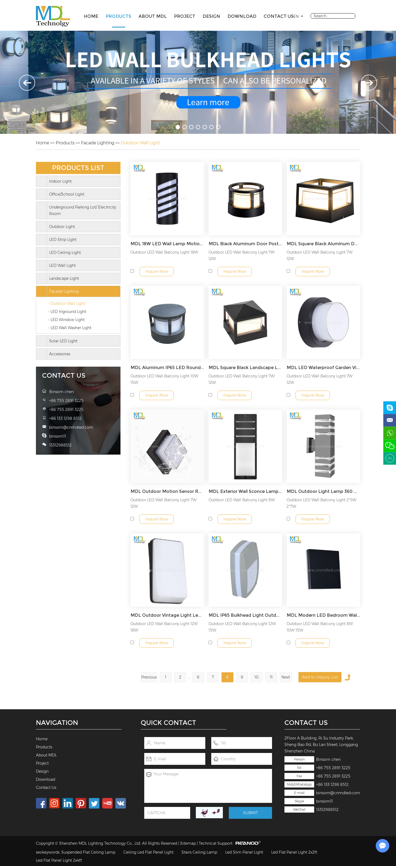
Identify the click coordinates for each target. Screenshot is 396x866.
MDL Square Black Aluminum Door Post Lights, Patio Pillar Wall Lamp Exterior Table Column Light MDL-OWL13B (323, 243)
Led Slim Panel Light (244, 852)
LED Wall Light (62, 265)
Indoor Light (60, 181)
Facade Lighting (97, 142)
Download (241, 16)
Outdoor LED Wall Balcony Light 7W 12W (241, 255)
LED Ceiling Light (65, 252)
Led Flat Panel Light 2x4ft (59, 860)
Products (118, 16)
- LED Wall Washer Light (69, 327)
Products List (78, 168)
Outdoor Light (62, 226)
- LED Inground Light (67, 311)
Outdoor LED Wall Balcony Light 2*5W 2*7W (321, 503)
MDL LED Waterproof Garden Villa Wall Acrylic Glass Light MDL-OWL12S (323, 367)
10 (256, 677)
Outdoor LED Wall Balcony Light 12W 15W (242, 627)
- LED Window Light (66, 319)
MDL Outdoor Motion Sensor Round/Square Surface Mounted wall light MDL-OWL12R (167, 491)
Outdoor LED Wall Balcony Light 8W (242, 499)
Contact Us (279, 16)
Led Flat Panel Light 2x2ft (294, 852)
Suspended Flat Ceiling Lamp (88, 852)
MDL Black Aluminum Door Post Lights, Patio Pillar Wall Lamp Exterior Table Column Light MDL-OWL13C (245, 243)
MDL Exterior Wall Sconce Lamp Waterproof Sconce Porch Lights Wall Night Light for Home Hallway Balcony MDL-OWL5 (245, 491)
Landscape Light (64, 278)
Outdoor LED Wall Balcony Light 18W (164, 252)
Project (184, 16)
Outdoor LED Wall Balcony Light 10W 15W (164, 379)
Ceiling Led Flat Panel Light (148, 852)
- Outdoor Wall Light (66, 303)
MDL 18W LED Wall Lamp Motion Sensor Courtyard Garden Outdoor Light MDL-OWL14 (167, 243)
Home (91, 16)
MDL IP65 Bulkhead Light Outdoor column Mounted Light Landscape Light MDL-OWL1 (245, 615)
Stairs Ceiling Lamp (199, 852)
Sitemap (188, 843)
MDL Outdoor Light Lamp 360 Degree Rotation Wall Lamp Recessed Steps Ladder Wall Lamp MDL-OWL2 (323, 491)
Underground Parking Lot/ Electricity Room (82, 210)
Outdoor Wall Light (140, 142)
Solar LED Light (63, 341)
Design (211, 16)
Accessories (59, 354)
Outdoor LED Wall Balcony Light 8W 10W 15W (320, 627)
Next (285, 677)
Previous (149, 677)
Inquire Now (156, 271)
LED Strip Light (62, 239)
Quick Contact (168, 723)
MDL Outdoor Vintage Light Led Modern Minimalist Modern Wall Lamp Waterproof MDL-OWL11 (167, 615)
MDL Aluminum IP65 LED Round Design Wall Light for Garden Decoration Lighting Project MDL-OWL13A (167, 367)
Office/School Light (66, 194)
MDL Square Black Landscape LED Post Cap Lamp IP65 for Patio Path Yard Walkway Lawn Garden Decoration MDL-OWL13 (245, 367)
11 (271, 677)
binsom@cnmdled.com (338, 792)
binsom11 (324, 801)
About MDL (153, 16)
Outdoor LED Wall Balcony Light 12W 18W (164, 627)
